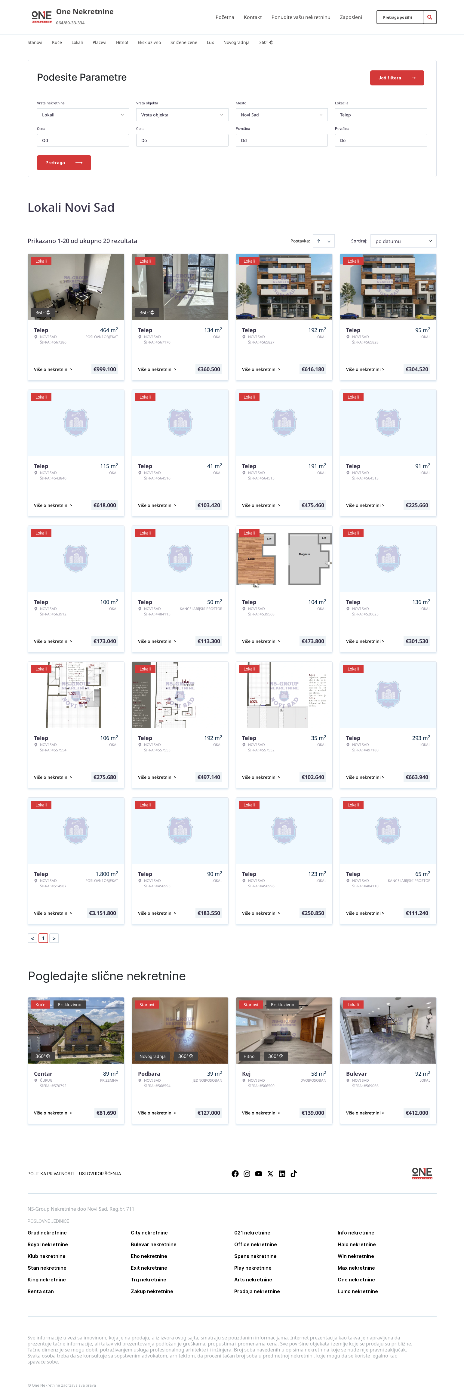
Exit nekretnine (149, 1267)
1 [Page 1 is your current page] (43, 937)
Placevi (99, 42)
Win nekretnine (356, 1255)
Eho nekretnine (149, 1255)
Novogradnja (236, 42)
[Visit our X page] (270, 1172)
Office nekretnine (255, 1243)
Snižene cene (184, 42)
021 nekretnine (252, 1231)
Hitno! (122, 42)
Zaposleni (351, 17)
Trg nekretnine (148, 1278)
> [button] (54, 937)
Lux (210, 42)
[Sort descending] (328, 239)
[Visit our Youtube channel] (258, 1172)
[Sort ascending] (318, 239)
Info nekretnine (356, 1231)
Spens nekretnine (255, 1255)
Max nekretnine (356, 1267)
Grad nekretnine (47, 1231)
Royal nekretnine (48, 1243)
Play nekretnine (253, 1267)
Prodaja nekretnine (257, 1290)
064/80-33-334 (70, 23)
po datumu (388, 240)
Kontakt (253, 17)
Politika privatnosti (51, 1172)
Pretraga (64, 161)
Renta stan (41, 1290)
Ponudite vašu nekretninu (301, 17)
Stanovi (35, 42)
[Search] (430, 17)
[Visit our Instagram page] (246, 1172)
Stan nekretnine (47, 1267)
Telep (345, 113)
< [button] (32, 937)
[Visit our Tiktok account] (293, 1172)
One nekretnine (356, 1278)
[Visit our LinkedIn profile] (282, 1172)
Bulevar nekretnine (154, 1243)
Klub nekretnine (47, 1255)
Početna (225, 17)
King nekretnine (47, 1278)
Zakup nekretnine (152, 1290)
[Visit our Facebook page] (235, 1172)
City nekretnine (149, 1231)
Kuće (57, 42)
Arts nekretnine (253, 1278)
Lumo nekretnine (358, 1290)
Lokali (77, 42)
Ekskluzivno (149, 42)
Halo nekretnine (357, 1243)
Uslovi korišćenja (100, 1172)
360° (266, 42)
